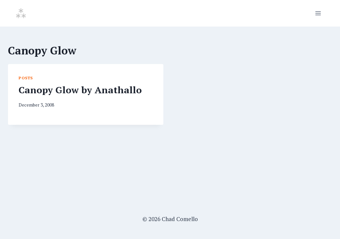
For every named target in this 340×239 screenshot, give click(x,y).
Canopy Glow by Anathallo (80, 90)
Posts (26, 77)
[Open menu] (318, 13)
